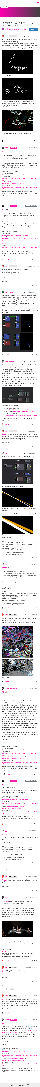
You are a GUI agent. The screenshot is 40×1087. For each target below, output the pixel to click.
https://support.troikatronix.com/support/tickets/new (15, 173)
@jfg (3, 690)
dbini (6, 895)
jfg (6, 451)
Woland (7, 146)
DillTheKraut (9, 290)
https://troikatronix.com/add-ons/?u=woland (13, 181)
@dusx (4, 432)
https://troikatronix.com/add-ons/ (16, 180)
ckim (6, 34)
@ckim (4, 149)
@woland (5, 566)
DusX (7, 359)
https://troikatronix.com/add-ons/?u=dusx (24, 409)
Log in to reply (33, 27)
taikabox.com (5, 949)
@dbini (4, 969)
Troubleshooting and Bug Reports (15, 27)
